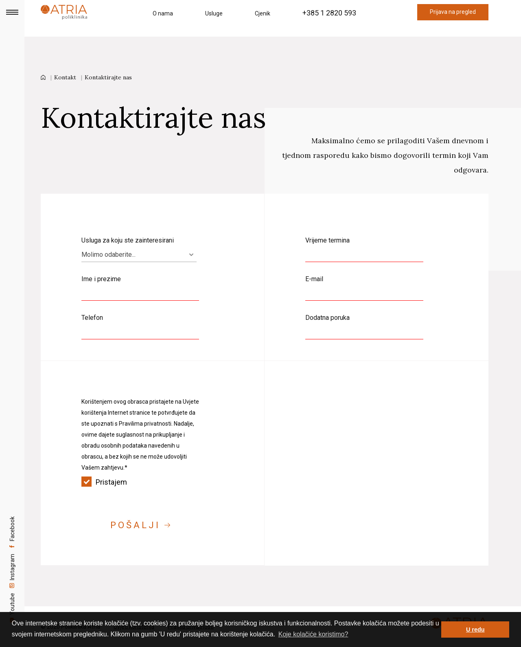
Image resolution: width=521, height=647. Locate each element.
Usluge (214, 13)
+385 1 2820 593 (329, 13)
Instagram (12, 562)
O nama (163, 13)
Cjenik (262, 13)
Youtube (12, 608)
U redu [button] (475, 629)
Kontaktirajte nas (108, 77)
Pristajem (140, 482)
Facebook (12, 515)
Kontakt (65, 77)
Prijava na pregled (453, 12)
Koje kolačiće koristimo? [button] (313, 634)
